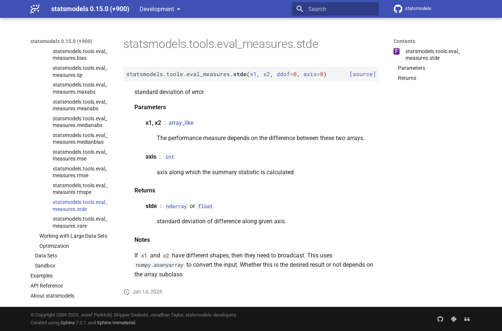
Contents (404, 41)
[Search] (335, 9)
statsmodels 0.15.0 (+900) (61, 41)
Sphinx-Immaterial (116, 322)
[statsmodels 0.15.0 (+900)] (34, 8)
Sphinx (68, 322)
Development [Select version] (157, 9)
